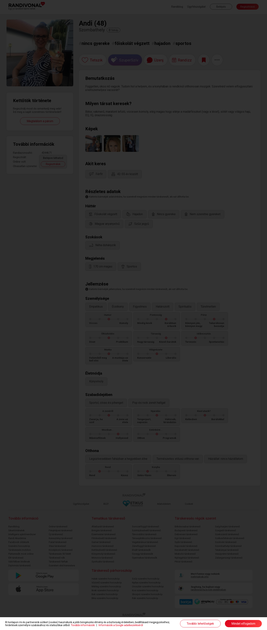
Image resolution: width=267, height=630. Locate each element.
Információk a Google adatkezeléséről (121, 625)
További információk (83, 625)
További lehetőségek (200, 623)
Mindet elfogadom (243, 623)
